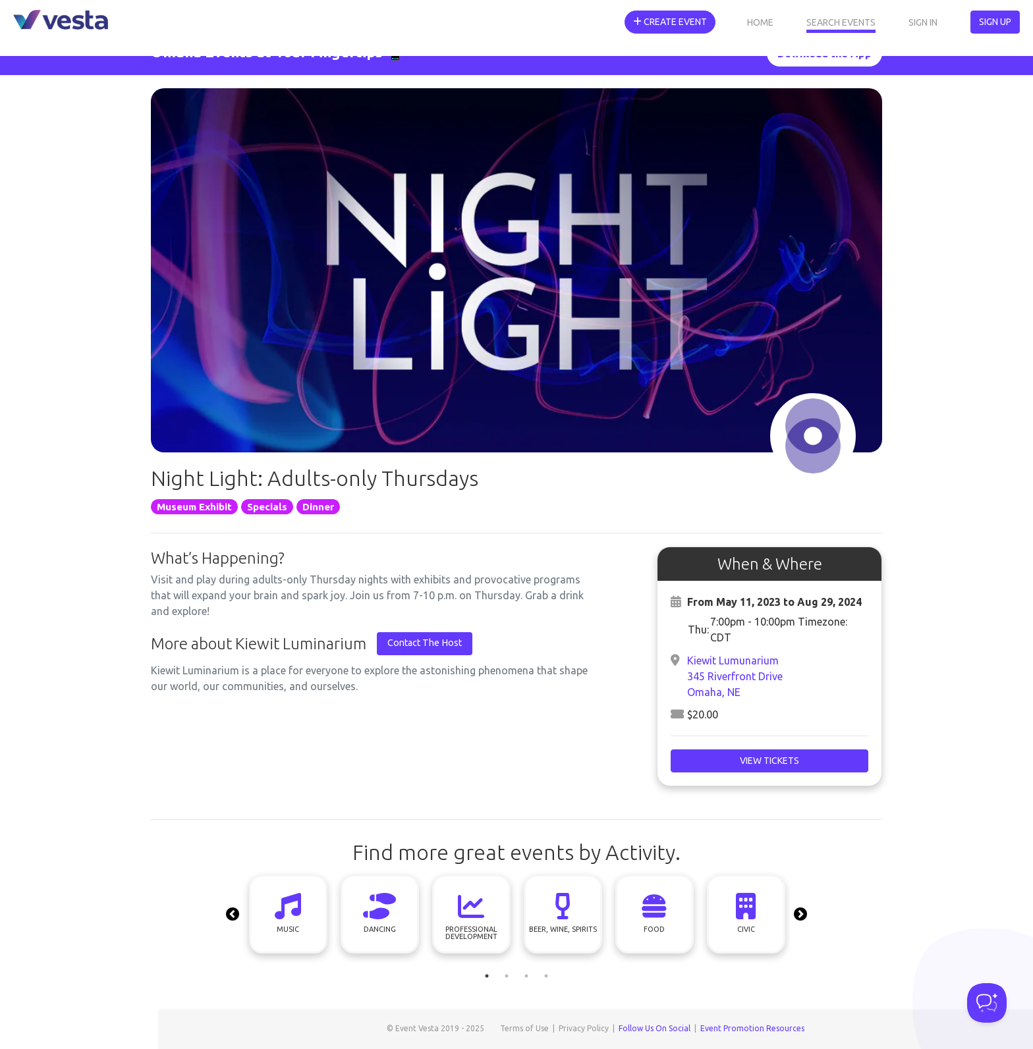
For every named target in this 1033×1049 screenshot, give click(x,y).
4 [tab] (546, 975)
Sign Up (995, 21)
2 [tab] (506, 975)
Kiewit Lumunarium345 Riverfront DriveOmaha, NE (735, 676)
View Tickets (769, 760)
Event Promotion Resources (752, 1028)
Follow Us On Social (654, 1028)
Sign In (922, 22)
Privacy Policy (584, 1028)
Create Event (670, 21)
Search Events (841, 22)
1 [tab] (486, 975)
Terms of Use (524, 1028)
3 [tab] (526, 975)
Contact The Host (424, 642)
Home (760, 22)
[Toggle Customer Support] (987, 1003)
